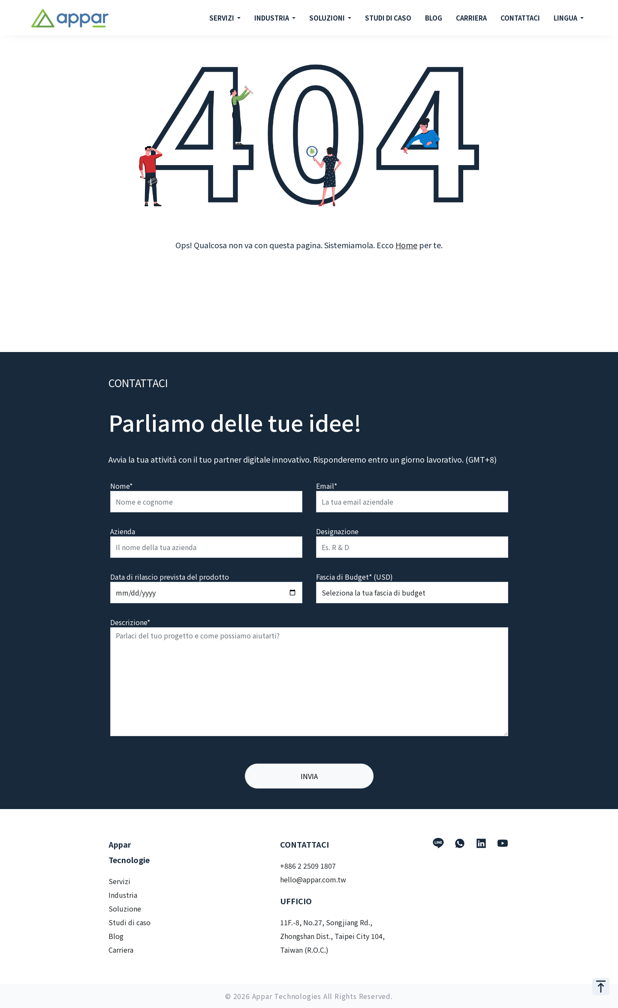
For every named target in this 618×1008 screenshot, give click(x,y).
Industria (123, 895)
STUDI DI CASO (388, 17)
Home (406, 244)
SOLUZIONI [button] (327, 17)
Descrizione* (130, 622)
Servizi (119, 881)
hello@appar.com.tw (313, 879)
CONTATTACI (520, 17)
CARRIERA (471, 17)
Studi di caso (130, 922)
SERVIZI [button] (222, 17)
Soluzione (125, 908)
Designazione (337, 531)
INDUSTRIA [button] (272, 17)
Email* (326, 486)
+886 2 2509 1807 (308, 866)
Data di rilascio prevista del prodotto (169, 577)
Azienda (122, 531)
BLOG (433, 17)
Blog (116, 936)
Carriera (121, 950)
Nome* (121, 486)
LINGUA (566, 17)
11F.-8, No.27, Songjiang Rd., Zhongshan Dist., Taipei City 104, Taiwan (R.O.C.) (332, 936)
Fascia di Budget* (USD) (354, 577)
